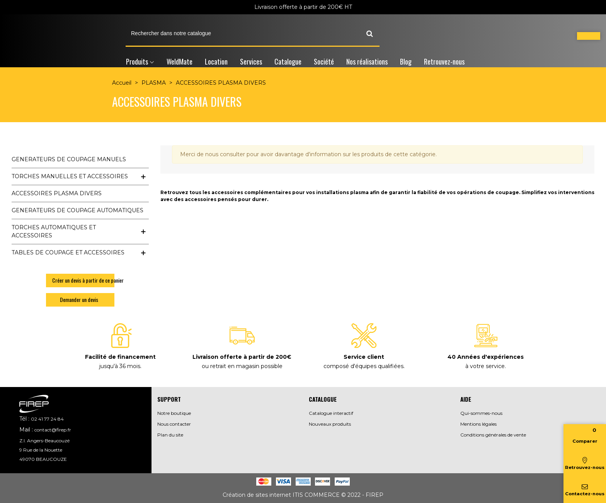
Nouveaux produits (330, 424)
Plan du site (170, 435)
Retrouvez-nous (444, 61)
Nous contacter (174, 424)
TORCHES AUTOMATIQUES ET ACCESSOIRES (54, 231)
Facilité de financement (120, 356)
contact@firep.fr (52, 430)
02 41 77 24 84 (47, 419)
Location (216, 61)
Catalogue (287, 61)
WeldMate (179, 61)
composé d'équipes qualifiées (363, 366)
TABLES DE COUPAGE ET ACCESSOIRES (68, 252)
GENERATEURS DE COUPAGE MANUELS (69, 159)
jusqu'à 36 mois (119, 366)
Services (251, 61)
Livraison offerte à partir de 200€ (241, 356)
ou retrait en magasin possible (242, 366)
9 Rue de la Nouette (40, 450)
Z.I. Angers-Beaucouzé (44, 440)
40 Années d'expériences (486, 356)
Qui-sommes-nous (481, 413)
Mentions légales (478, 424)
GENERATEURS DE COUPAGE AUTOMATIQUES (77, 210)
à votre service (485, 366)
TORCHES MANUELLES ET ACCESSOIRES (70, 176)
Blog (406, 61)
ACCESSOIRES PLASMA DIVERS (57, 193)
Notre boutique (174, 413)
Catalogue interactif (331, 413)
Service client (364, 356)
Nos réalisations (367, 61)
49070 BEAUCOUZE (43, 459)
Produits (137, 61)
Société (324, 61)
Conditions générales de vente (493, 435)
